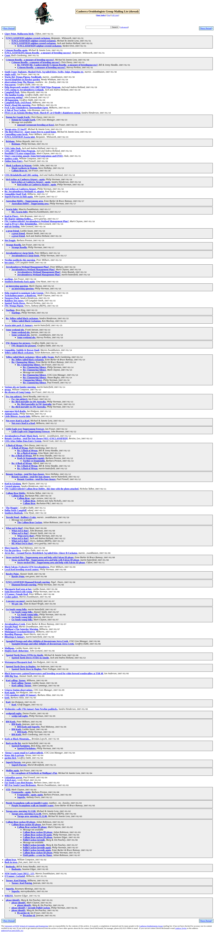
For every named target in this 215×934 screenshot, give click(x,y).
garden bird (10, 758)
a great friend (12, 231)
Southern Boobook (14, 513)
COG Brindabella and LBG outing (21, 175)
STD (8, 789)
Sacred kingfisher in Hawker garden (22, 79)
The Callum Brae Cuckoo (29, 522)
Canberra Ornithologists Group (151, 926)
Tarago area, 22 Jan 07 (16, 129)
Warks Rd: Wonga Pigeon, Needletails (23, 77)
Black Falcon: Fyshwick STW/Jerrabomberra (27, 567)
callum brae (10, 859)
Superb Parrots (13, 762)
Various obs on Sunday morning (20, 387)
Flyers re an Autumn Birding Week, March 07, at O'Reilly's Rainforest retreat (42, 113)
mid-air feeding (12, 226)
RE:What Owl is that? (22, 543)
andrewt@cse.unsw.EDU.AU (12, 930)
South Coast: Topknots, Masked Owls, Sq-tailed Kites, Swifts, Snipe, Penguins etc (44, 72)
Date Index (101, 15)
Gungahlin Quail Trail (15, 194)
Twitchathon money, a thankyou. (20, 295)
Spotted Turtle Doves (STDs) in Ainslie (24, 655)
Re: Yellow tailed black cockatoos (22, 318)
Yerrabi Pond (11, 626)
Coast (7, 55)
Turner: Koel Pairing (16, 880)
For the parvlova (13, 550)
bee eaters (9, 262)
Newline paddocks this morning (20, 260)
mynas (8, 389)
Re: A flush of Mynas (27, 450)
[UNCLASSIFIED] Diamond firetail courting (28, 582)
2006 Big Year (11, 676)
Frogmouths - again (21, 792)
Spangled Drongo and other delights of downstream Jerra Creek (37, 641)
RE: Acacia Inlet (20, 212)
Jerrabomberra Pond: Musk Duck (21, 436)
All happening (11, 100)
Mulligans (9, 648)
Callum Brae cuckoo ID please (20, 822)
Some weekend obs (15, 330)
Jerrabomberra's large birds (20, 253)
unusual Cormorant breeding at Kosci (35, 125)
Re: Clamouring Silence (23, 362)
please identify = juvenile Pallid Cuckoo (31, 908)
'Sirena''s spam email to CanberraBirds (24, 753)
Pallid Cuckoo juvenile (34, 840)
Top (108, 15)
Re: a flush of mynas (27, 453)
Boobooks (10, 866)
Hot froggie (10, 240)
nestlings (9, 279)
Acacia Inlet (11, 209)
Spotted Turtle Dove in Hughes (21, 666)
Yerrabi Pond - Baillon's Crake (21, 517)
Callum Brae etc (19, 170)
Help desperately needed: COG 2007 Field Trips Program (32, 87)
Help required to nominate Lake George (24, 293)
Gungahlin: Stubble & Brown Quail (22, 350)
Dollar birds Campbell (15, 510)
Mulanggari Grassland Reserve (20, 631)
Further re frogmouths (34, 461)
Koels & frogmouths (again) (30, 458)
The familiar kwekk (14, 95)
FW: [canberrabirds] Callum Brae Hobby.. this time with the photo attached (41, 489)
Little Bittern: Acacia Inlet (17, 416)
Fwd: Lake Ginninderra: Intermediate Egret (26, 107)
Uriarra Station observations (18, 690)
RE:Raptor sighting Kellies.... (19, 219)
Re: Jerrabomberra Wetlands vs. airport (24, 191)
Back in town (11, 862)
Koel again (10, 692)
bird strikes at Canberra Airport (20, 189)
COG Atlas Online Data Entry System (23, 441)
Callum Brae (18, 495)
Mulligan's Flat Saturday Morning (21, 629)
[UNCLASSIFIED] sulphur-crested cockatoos (28, 38)
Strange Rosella (13, 245)
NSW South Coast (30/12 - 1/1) (19, 873)
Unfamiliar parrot (13, 777)
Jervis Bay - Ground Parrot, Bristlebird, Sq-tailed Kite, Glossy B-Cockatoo (41, 553)
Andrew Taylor (181, 928)
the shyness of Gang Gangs (18, 392)
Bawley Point (12, 574)
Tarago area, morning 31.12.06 (21, 811)
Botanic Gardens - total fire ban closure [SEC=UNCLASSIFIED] (36, 438)
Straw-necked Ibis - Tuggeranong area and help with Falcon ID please (40, 557)
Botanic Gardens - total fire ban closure (25, 474)
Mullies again (12, 770)
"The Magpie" (12, 508)
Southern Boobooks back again (20, 281)
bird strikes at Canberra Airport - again (25, 179)
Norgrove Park (12, 298)
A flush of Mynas (14, 445)
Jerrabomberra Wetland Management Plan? (27, 267)
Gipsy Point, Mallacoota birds (19, 34)
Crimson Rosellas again (16, 50)
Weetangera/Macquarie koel (18, 662)
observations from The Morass (19, 82)
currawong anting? (14, 97)
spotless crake (11, 158)
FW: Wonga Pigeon (14, 306)
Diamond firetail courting (24, 584)
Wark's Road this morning (17, 105)
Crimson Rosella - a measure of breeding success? (30, 60)
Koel (8, 702)
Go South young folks (16, 609)
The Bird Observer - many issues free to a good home (30, 132)
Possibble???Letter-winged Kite (20, 153)
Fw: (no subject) (14, 396)
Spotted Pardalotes (21, 746)
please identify (13, 900)
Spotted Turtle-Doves (15, 303)
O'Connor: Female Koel (16, 594)
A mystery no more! (15, 601)
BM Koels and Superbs (28, 727)
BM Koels (10, 721)
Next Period (205, 28)
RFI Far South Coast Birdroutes (20, 785)
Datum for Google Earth (18, 117)
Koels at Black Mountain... (17, 739)
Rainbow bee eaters (14, 300)
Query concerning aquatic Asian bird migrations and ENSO (34, 156)
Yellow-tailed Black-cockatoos (19, 352)
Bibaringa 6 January (15, 637)
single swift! (10, 74)
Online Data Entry (14, 161)
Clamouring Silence (32, 380)
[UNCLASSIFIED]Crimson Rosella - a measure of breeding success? (38, 53)
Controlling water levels (16, 134)
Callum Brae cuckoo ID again (37, 835)
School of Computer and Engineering (34, 926)
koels (7, 697)
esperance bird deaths (15, 411)
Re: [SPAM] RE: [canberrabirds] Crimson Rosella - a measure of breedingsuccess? (57, 65)
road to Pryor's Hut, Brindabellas (21, 224)
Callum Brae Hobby (15, 493)
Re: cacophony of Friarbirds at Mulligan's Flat (34, 773)
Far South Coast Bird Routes (19, 782)
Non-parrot (10, 84)
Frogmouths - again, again (30, 794)
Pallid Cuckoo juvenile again (37, 847)
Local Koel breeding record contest (22, 569)
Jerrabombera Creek (15, 624)
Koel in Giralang (13, 483)
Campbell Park (12, 92)
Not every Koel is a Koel (17, 420)
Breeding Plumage (13, 634)
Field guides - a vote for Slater (37, 855)
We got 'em (17, 603)
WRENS (9, 895)
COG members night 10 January (20, 695)
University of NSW (12, 926)
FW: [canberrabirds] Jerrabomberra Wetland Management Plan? (37, 221)
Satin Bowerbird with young (18, 591)
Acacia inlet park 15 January (19, 325)
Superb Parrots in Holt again (19, 196)
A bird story (10, 780)
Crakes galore (11, 597)
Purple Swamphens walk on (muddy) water (27, 803)
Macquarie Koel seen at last (18, 589)
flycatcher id (23, 913)
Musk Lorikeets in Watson (19, 165)
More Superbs (11, 548)
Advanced (124, 27)
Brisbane (10, 141)
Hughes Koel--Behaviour (17, 651)
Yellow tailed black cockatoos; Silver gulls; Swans (30, 357)
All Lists (115, 15)
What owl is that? (14, 528)
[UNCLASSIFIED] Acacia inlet (20, 137)
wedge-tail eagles (20, 716)
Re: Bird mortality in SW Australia (29, 401)
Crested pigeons (12, 486)
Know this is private (14, 755)
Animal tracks (11, 414)
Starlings (10, 310)
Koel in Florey (11, 216)
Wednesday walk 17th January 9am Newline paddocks (31, 709)
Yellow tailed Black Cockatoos (26, 321)
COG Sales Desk (13, 148)
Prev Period (9, 28)
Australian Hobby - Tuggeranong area (24, 201)
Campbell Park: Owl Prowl (18, 102)
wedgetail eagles (13, 713)
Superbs (21, 797)
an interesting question (17, 286)
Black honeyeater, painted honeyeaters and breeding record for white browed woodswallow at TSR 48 (54, 673)
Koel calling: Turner (16, 680)
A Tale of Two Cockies (15, 110)
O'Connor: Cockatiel (15, 876)
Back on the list (13, 743)
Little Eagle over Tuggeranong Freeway (25, 429)
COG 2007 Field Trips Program (20, 151)
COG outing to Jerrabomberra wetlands (24, 90)
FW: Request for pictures (18, 343)
